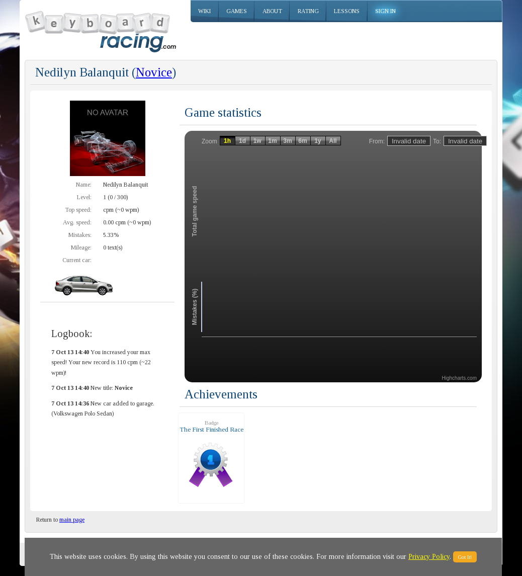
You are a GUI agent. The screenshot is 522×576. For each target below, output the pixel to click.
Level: (84, 197)
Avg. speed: (77, 222)
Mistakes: (80, 234)
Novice (154, 72)
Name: (84, 184)
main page (71, 519)
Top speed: (78, 209)
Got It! (465, 557)
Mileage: (81, 247)
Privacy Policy (429, 556)
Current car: (77, 260)
